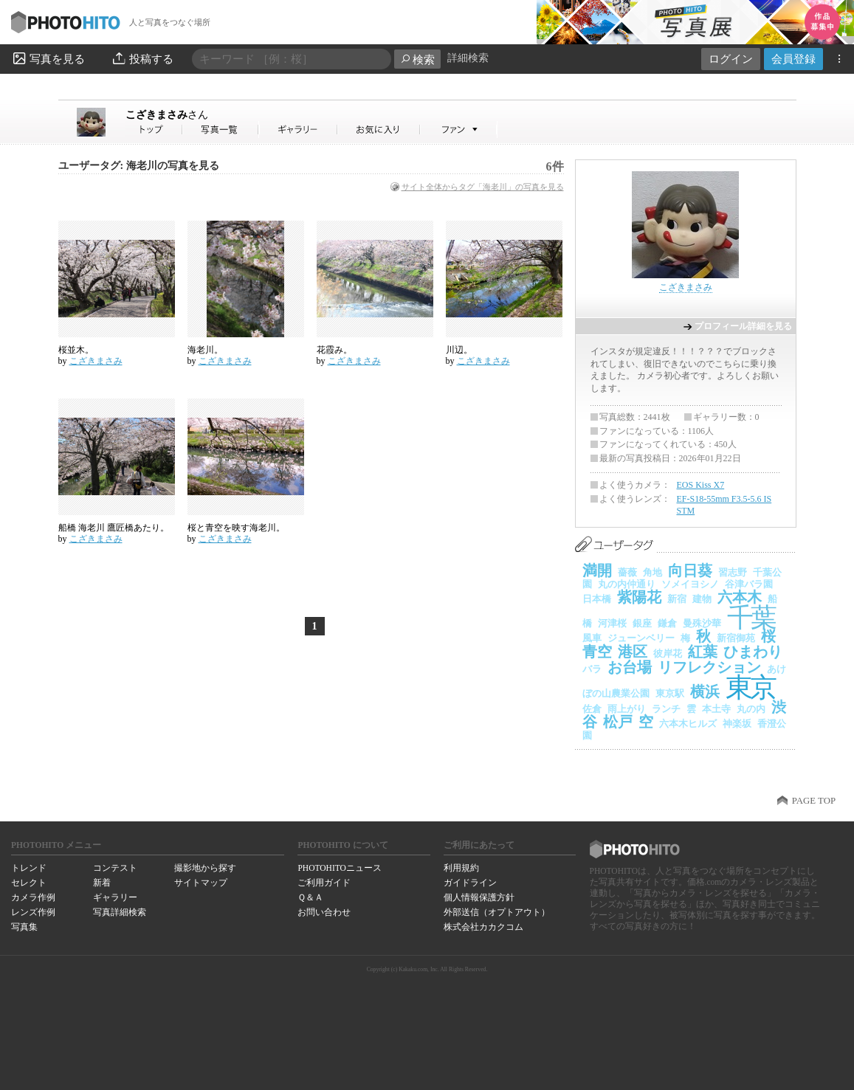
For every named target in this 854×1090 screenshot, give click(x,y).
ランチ (666, 708)
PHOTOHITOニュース (339, 867)
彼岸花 (667, 653)
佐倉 (592, 708)
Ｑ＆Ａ (310, 897)
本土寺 (716, 708)
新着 (102, 882)
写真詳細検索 (119, 912)
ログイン (731, 58)
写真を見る (48, 58)
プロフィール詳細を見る (743, 326)
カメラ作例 (33, 897)
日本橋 (596, 598)
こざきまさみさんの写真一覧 (220, 129)
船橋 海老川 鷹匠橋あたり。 (113, 527)
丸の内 (751, 708)
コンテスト (115, 867)
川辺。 (459, 350)
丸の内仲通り (626, 584)
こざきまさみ (166, 114)
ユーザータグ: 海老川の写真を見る (138, 165)
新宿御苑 (736, 638)
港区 (632, 652)
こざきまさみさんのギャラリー (298, 129)
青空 (597, 652)
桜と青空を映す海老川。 (236, 527)
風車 (592, 638)
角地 (652, 572)
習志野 (732, 572)
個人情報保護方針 (479, 897)
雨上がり (626, 708)
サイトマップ (200, 882)
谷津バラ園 (749, 584)
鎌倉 (667, 623)
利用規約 (461, 867)
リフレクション (709, 667)
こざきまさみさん (154, 129)
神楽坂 (737, 723)
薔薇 (627, 572)
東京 (750, 687)
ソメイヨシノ (690, 584)
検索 (417, 59)
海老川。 (205, 350)
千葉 (751, 617)
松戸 (618, 722)
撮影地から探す (205, 867)
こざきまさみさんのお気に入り (379, 129)
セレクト (29, 882)
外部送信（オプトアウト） (497, 912)
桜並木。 (76, 350)
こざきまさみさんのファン (458, 129)
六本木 (739, 597)
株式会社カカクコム (483, 926)
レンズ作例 (33, 912)
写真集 (24, 926)
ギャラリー (115, 897)
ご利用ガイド (324, 882)
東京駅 (669, 693)
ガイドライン (470, 882)
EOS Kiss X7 (701, 485)
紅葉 (702, 652)
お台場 (629, 667)
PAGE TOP (814, 801)
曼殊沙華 (702, 623)
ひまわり (752, 652)
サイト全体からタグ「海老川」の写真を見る (483, 186)
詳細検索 (468, 57)
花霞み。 (334, 350)
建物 (702, 598)
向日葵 (690, 570)
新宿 (676, 598)
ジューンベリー (641, 638)
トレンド (29, 867)
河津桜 (612, 623)
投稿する (142, 58)
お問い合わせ (324, 912)
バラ (592, 669)
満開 (597, 570)
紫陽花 (639, 597)
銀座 (642, 623)
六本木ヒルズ (688, 723)
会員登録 (793, 58)
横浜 (705, 691)
